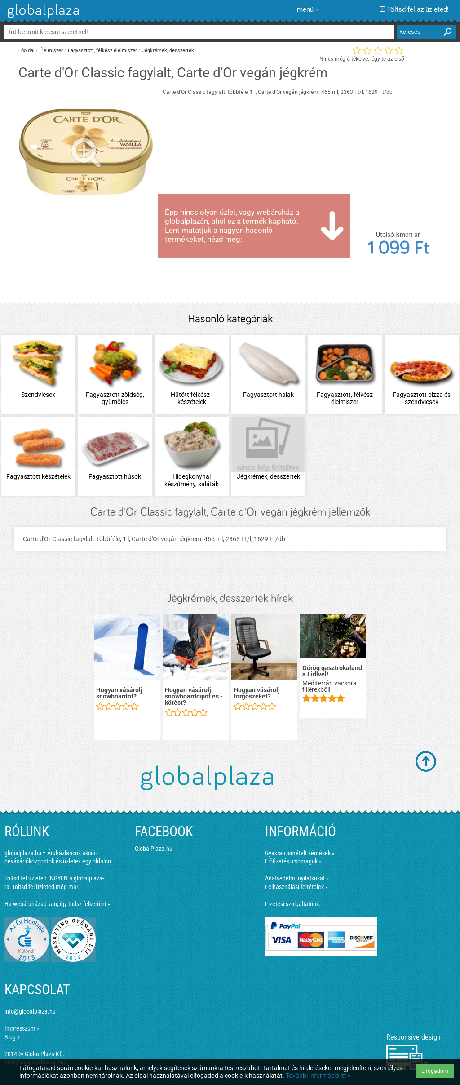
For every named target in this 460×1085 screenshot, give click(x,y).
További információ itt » (318, 1075)
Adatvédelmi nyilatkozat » (297, 878)
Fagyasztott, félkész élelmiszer (102, 50)
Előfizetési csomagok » (293, 861)
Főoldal (26, 50)
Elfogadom (434, 1071)
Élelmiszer (51, 50)
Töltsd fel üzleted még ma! (45, 886)
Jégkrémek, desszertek (168, 50)
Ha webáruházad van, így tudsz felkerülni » (57, 903)
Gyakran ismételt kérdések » (300, 853)
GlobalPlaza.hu (153, 848)
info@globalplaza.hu (30, 1011)
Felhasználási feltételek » (296, 886)
